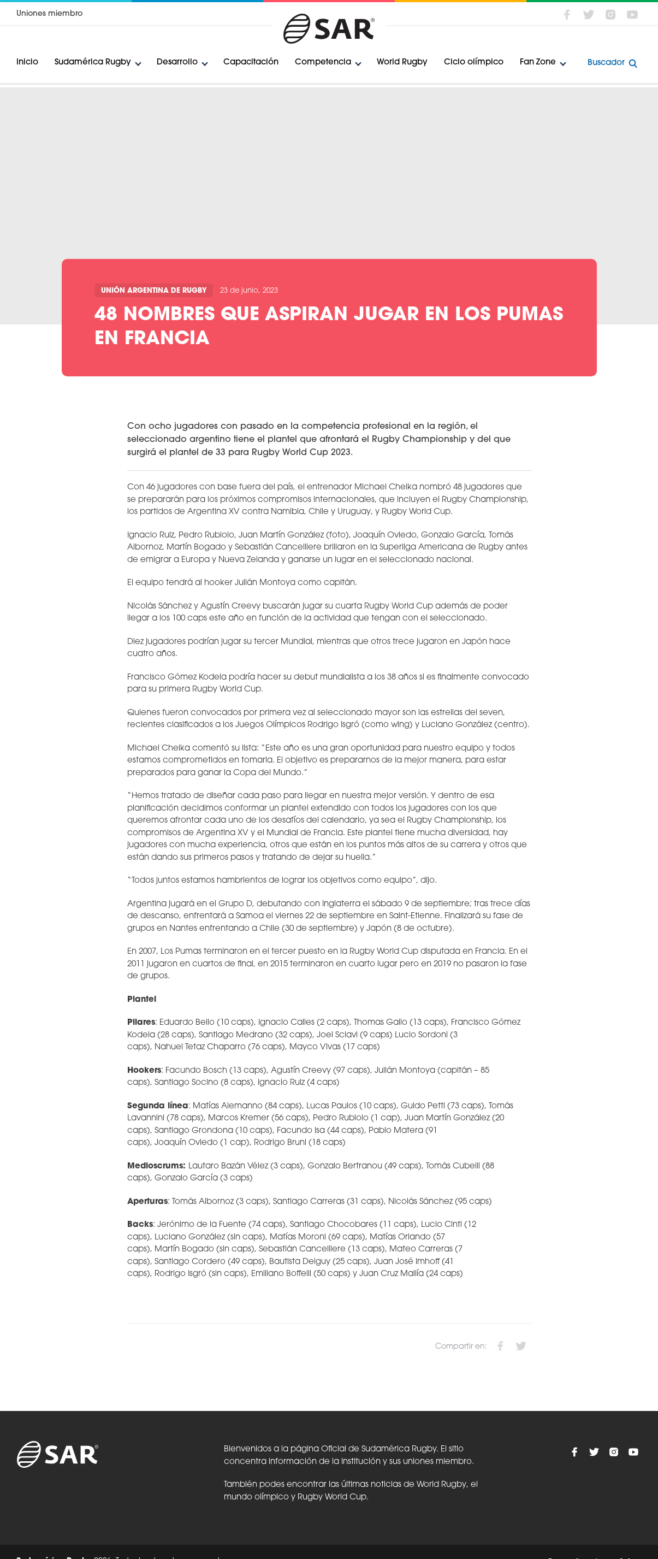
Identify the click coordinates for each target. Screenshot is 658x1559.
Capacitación (250, 62)
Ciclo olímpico (473, 62)
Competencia (323, 62)
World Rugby (402, 62)
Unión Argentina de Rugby (153, 290)
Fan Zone (538, 62)
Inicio (27, 62)
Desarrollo (177, 62)
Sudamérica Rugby (93, 62)
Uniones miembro (49, 14)
